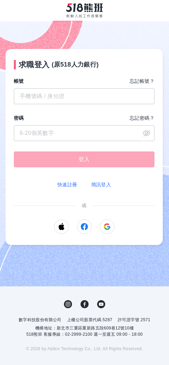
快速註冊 (67, 184)
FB (85, 304)
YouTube (101, 304)
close (146, 133)
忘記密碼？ (142, 118)
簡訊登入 (101, 184)
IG (68, 304)
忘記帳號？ (142, 81)
